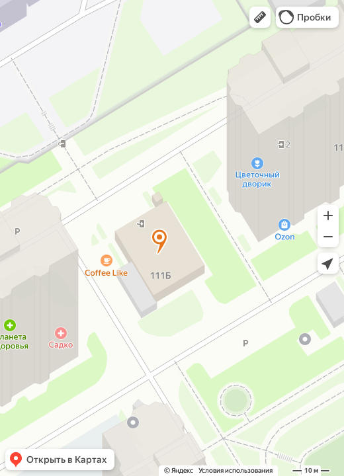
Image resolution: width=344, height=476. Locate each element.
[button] (260, 17)
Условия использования (235, 470)
